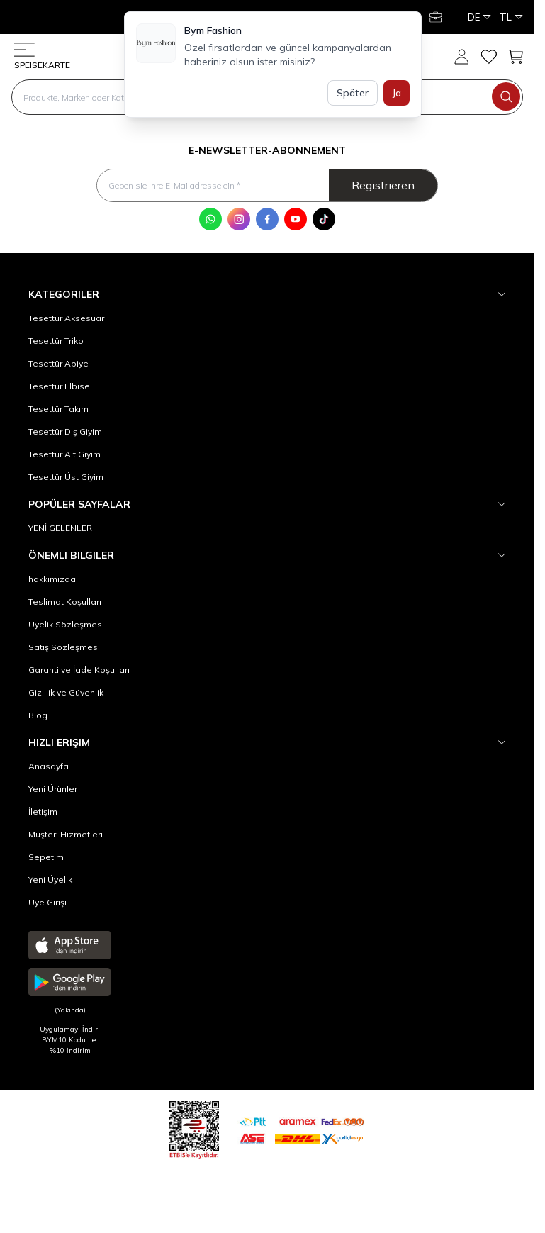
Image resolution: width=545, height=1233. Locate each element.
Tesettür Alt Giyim (64, 454)
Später (353, 93)
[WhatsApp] (210, 219)
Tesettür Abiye (58, 363)
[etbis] (194, 1127)
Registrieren (383, 185)
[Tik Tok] (324, 219)
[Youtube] (295, 219)
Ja (396, 93)
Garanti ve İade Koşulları (79, 669)
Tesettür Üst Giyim (65, 477)
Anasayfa (48, 766)
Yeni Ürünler (52, 788)
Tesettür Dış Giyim (65, 431)
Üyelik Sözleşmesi (66, 624)
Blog (37, 715)
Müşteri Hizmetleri (65, 834)
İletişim (42, 811)
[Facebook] (267, 219)
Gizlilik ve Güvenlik (65, 692)
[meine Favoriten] (488, 57)
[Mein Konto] (437, 17)
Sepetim (46, 857)
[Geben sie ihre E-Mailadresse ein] (267, 185)
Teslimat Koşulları (64, 601)
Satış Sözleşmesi (64, 647)
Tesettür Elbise (59, 386)
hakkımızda (52, 579)
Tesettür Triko (56, 340)
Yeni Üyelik (50, 879)
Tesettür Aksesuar (66, 318)
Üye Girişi (47, 902)
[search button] (506, 96)
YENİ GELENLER (60, 528)
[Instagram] (238, 219)
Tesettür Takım (58, 408)
